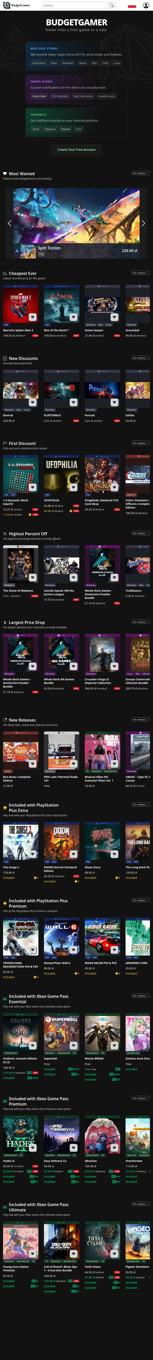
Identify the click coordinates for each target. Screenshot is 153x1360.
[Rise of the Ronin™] (61, 311)
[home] (16, 5)
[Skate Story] (102, 851)
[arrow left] (9, 223)
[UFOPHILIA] (61, 484)
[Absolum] (102, 1149)
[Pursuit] (102, 396)
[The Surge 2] (20, 851)
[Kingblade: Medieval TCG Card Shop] (102, 483)
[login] (146, 5)
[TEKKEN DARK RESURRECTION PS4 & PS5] (20, 948)
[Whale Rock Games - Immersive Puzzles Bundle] (102, 575)
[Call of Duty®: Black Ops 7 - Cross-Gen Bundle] (61, 1257)
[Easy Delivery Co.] (61, 1149)
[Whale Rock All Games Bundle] (61, 662)
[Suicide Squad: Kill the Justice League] (61, 573)
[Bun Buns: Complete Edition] (20, 759)
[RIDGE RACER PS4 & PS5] (102, 946)
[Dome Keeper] (102, 311)
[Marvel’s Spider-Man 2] (20, 311)
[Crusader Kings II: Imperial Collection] (102, 662)
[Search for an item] (75, 5)
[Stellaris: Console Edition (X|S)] (20, 1046)
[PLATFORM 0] (61, 396)
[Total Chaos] (102, 1255)
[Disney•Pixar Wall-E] (61, 946)
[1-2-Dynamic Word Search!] (20, 485)
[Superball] (61, 1044)
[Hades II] (20, 1149)
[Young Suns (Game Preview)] (20, 1254)
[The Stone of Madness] (20, 571)
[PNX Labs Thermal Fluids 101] (61, 759)
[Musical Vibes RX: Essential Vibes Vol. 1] (102, 759)
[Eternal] (20, 396)
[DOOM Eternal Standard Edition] (61, 852)
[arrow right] (143, 223)
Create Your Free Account (76, 149)
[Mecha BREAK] (102, 1047)
